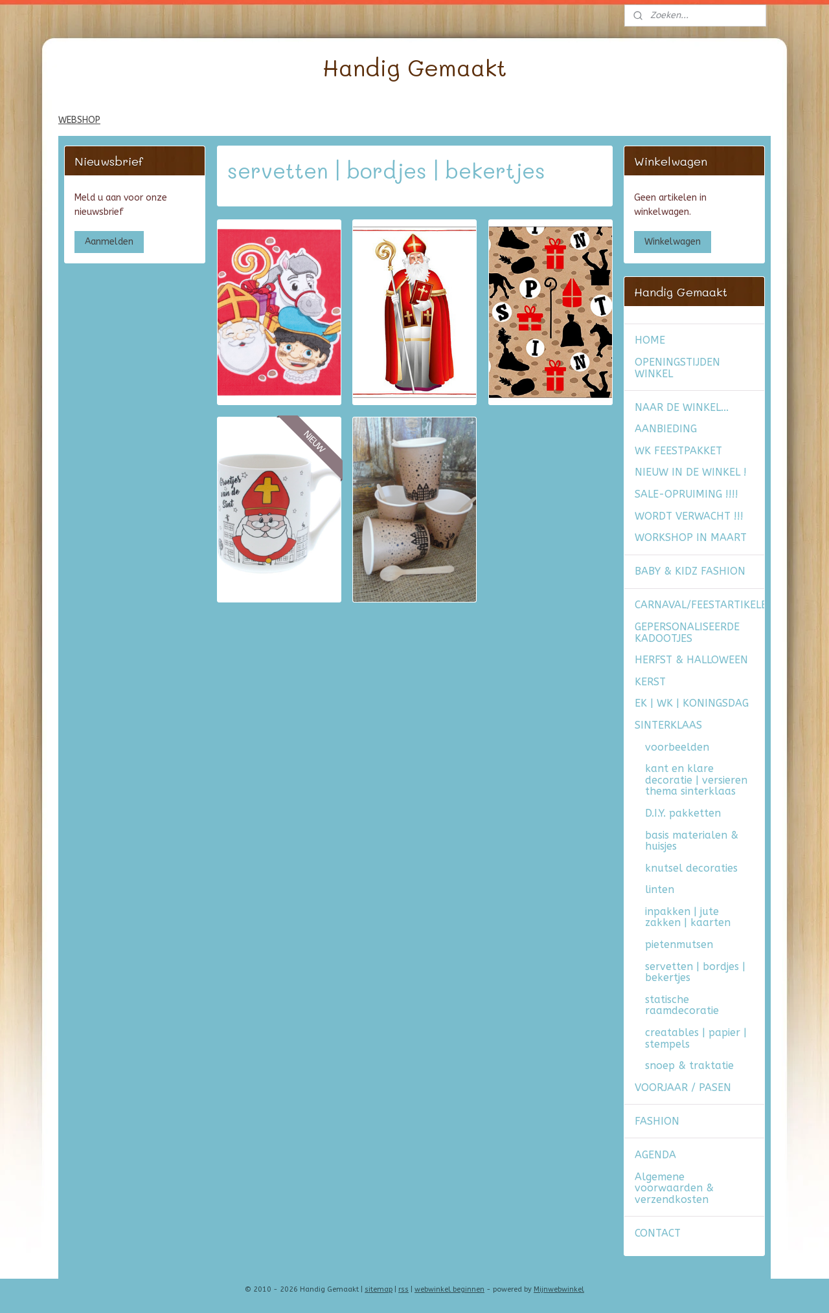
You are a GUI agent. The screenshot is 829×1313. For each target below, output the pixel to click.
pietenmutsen (679, 944)
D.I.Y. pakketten (683, 813)
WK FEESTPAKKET (678, 451)
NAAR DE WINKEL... (682, 407)
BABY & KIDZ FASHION (690, 571)
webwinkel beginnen (449, 1289)
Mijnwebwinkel (559, 1289)
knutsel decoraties (691, 868)
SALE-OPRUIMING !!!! (686, 494)
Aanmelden (109, 241)
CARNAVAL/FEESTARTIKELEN (699, 605)
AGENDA (655, 1155)
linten (659, 889)
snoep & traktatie (689, 1065)
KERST (650, 682)
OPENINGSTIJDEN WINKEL (677, 368)
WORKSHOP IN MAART (691, 537)
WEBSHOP (79, 120)
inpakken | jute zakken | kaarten (688, 917)
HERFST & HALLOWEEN (691, 660)
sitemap (378, 1289)
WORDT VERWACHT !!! (689, 516)
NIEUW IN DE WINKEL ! (691, 472)
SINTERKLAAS (668, 725)
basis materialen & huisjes (691, 841)
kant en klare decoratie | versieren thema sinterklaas (696, 779)
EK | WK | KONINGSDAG (692, 703)
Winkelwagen (672, 241)
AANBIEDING (666, 429)
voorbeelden (677, 747)
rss (403, 1289)
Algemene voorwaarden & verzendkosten (674, 1188)
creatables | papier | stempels (696, 1038)
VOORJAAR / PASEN (683, 1087)
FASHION (657, 1121)
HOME (650, 340)
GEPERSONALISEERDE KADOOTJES (687, 633)
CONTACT (658, 1233)
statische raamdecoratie (682, 1005)
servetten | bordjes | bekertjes (695, 972)
